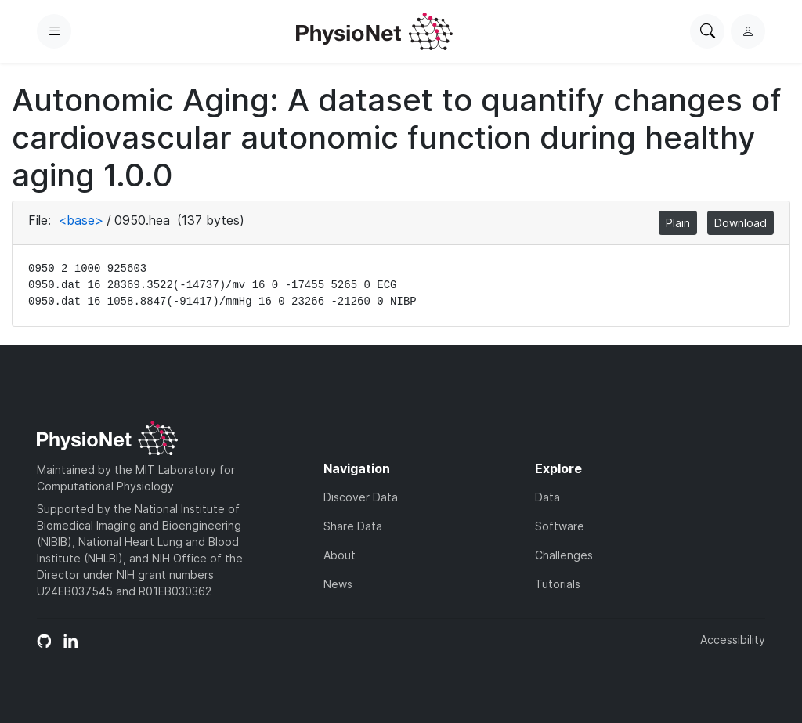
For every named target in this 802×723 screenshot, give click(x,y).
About (339, 555)
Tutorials (557, 584)
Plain (678, 223)
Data (547, 497)
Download (740, 223)
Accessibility (732, 639)
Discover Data (360, 497)
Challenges (564, 555)
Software (559, 526)
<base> (80, 220)
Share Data (352, 526)
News (337, 584)
